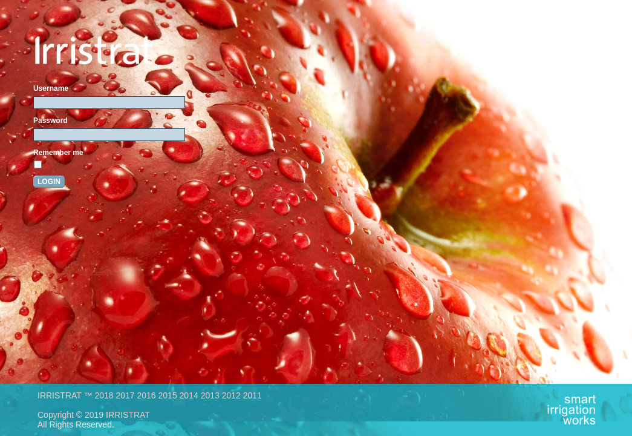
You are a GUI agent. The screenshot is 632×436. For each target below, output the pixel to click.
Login (48, 181)
